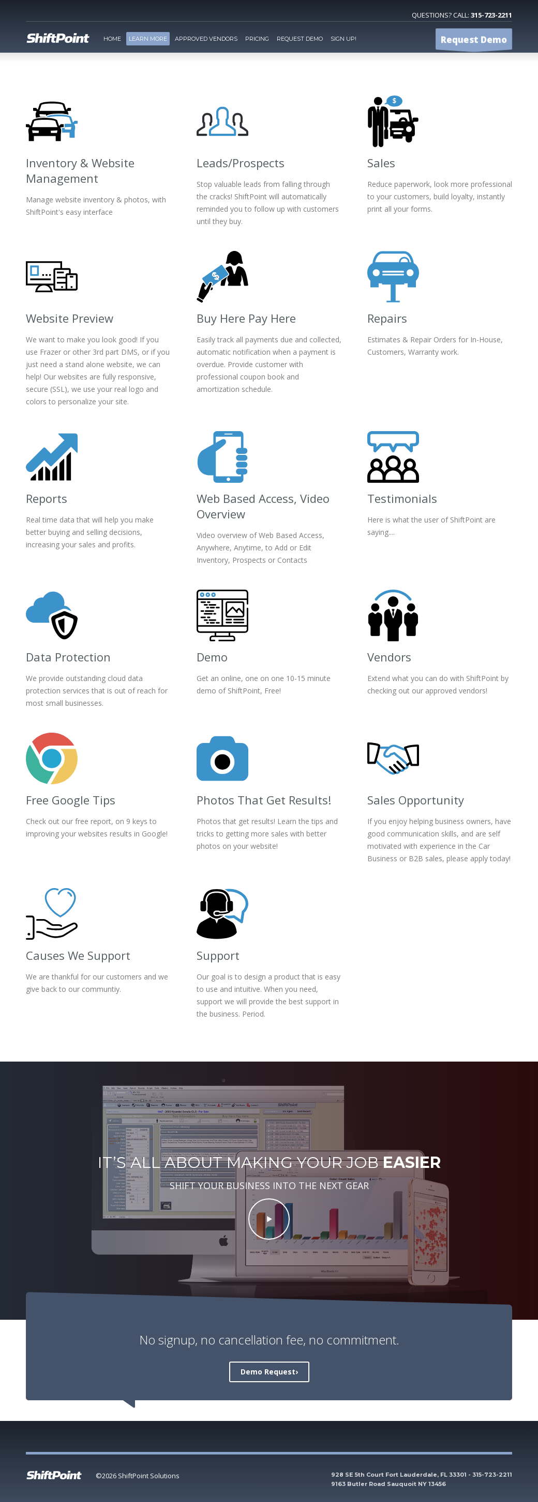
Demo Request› (269, 1372)
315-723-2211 (491, 15)
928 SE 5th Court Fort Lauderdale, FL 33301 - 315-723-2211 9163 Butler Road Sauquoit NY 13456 (421, 1479)
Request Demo (300, 38)
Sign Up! (343, 38)
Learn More (148, 38)
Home (112, 38)
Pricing (257, 38)
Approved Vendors (206, 38)
